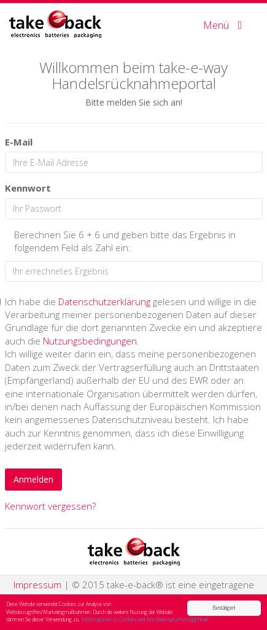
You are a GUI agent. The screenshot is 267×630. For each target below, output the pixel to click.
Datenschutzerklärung (104, 301)
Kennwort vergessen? (50, 506)
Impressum (37, 584)
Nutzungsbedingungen (90, 341)
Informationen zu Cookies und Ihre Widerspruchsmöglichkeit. (145, 619)
